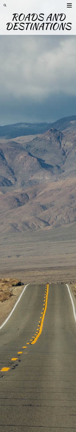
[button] (70, 5)
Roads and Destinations (38, 21)
